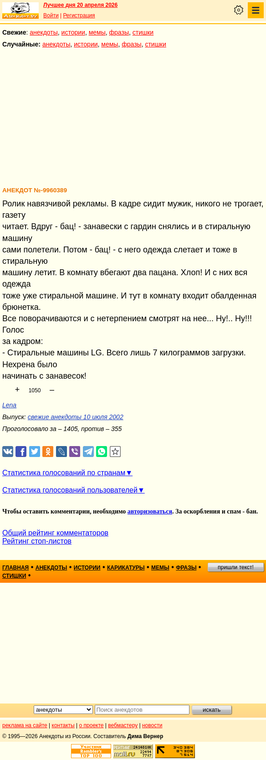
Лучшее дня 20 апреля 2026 (80, 5)
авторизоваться (150, 511)
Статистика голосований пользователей (70, 490)
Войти (51, 15)
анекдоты (44, 32)
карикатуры (126, 568)
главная (15, 568)
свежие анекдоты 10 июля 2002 (75, 417)
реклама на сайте (24, 725)
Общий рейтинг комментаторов (55, 533)
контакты (63, 725)
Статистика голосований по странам (63, 473)
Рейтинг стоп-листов (37, 541)
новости (152, 725)
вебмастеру (123, 725)
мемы (97, 32)
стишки (143, 32)
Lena (9, 405)
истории (73, 32)
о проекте (91, 725)
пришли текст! (236, 567)
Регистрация (79, 15)
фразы (119, 32)
